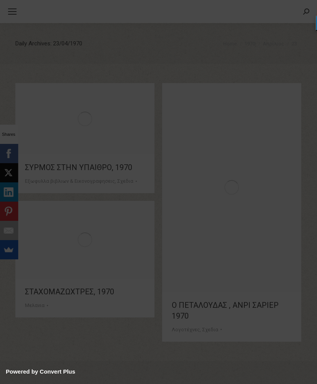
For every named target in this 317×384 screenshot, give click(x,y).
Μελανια (35, 305)
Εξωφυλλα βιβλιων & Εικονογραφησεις (70, 181)
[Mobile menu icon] (12, 11)
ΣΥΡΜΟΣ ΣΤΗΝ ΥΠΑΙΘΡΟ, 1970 (78, 167)
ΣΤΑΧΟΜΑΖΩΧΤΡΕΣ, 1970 (69, 291)
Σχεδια (125, 181)
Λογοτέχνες (186, 329)
